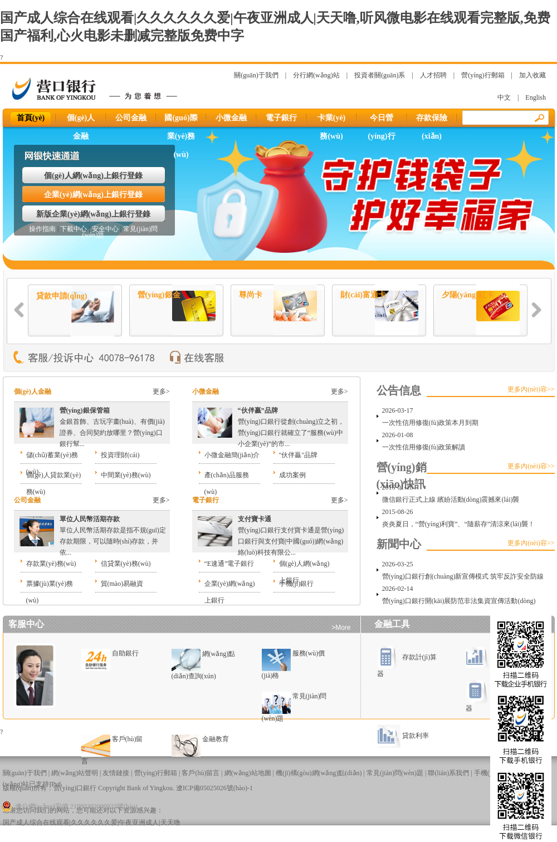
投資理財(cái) (120, 455)
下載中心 (73, 229)
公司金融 (130, 118)
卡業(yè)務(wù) (331, 120)
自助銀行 (125, 653)
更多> (161, 391)
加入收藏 (532, 75)
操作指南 (42, 229)
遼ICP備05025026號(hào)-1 (214, 788)
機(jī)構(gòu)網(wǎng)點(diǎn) (319, 773)
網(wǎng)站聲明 (74, 773)
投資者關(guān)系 (379, 75)
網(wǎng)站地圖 (247, 773)
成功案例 (292, 475)
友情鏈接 (115, 773)
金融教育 (215, 739)
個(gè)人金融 (81, 120)
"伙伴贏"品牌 (298, 455)
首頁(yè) (30, 118)
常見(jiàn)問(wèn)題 (395, 773)
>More (340, 628)
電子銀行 (281, 118)
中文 (504, 97)
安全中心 (105, 229)
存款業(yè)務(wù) (51, 563)
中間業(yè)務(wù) (126, 475)
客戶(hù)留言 (200, 773)
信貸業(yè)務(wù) (126, 563)
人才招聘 (433, 75)
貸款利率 (403, 736)
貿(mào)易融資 (122, 584)
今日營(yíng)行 (381, 120)
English (535, 97)
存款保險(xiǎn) (431, 120)
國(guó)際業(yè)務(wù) (180, 120)
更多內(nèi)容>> (530, 389)
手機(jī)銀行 (296, 584)
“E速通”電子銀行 (229, 563)
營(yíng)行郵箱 (482, 75)
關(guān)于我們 (256, 75)
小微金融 (231, 118)
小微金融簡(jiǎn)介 (232, 455)
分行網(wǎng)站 (316, 75)
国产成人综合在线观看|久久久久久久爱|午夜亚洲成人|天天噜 (91, 822)
